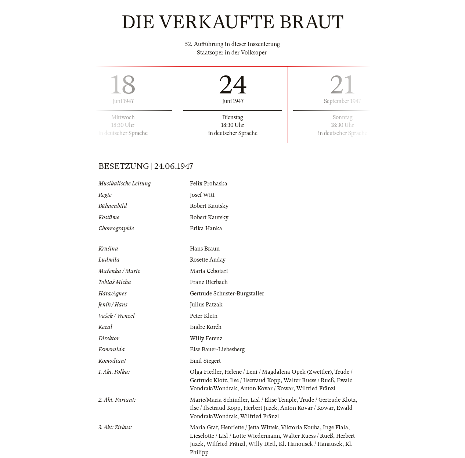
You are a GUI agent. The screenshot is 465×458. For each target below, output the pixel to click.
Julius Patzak (206, 304)
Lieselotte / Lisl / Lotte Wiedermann (235, 436)
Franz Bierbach (209, 282)
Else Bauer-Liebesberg (217, 349)
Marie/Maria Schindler (219, 400)
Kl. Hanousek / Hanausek (310, 444)
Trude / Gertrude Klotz (327, 400)
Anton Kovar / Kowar (266, 388)
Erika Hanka (206, 228)
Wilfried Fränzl (315, 388)
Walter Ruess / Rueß (309, 380)
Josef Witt (202, 195)
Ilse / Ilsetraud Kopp (255, 380)
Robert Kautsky (209, 206)
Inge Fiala (335, 427)
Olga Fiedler (205, 372)
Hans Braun (205, 248)
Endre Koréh (205, 327)
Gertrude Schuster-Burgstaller (227, 293)
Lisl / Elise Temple (273, 400)
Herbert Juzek (260, 408)
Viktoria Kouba (300, 427)
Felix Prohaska (208, 183)
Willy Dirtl (262, 444)
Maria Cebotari (209, 271)
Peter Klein (203, 316)
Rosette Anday (208, 259)
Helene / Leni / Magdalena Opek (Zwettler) (278, 372)
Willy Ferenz (206, 338)
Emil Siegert (205, 361)
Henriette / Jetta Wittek (249, 427)
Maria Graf (204, 427)
